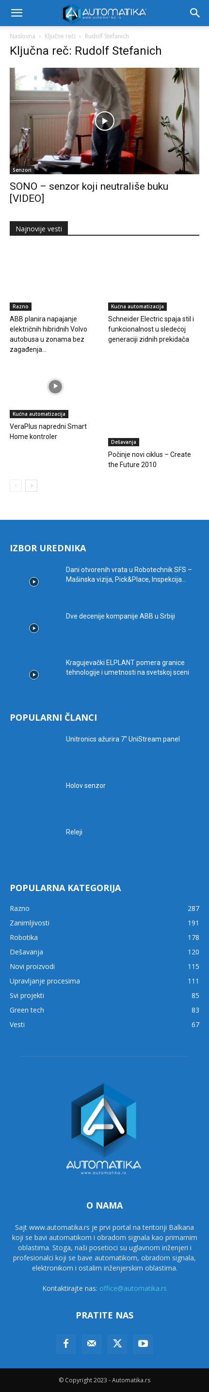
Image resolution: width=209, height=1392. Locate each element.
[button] (16, 13)
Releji (74, 832)
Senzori (22, 169)
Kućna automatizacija (137, 306)
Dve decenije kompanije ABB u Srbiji (120, 616)
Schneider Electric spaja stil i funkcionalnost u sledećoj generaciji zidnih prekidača (151, 329)
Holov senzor (86, 785)
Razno (21, 306)
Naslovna (22, 36)
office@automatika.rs (133, 1288)
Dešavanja (123, 442)
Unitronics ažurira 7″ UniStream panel (123, 739)
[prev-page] (16, 486)
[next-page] (31, 486)
